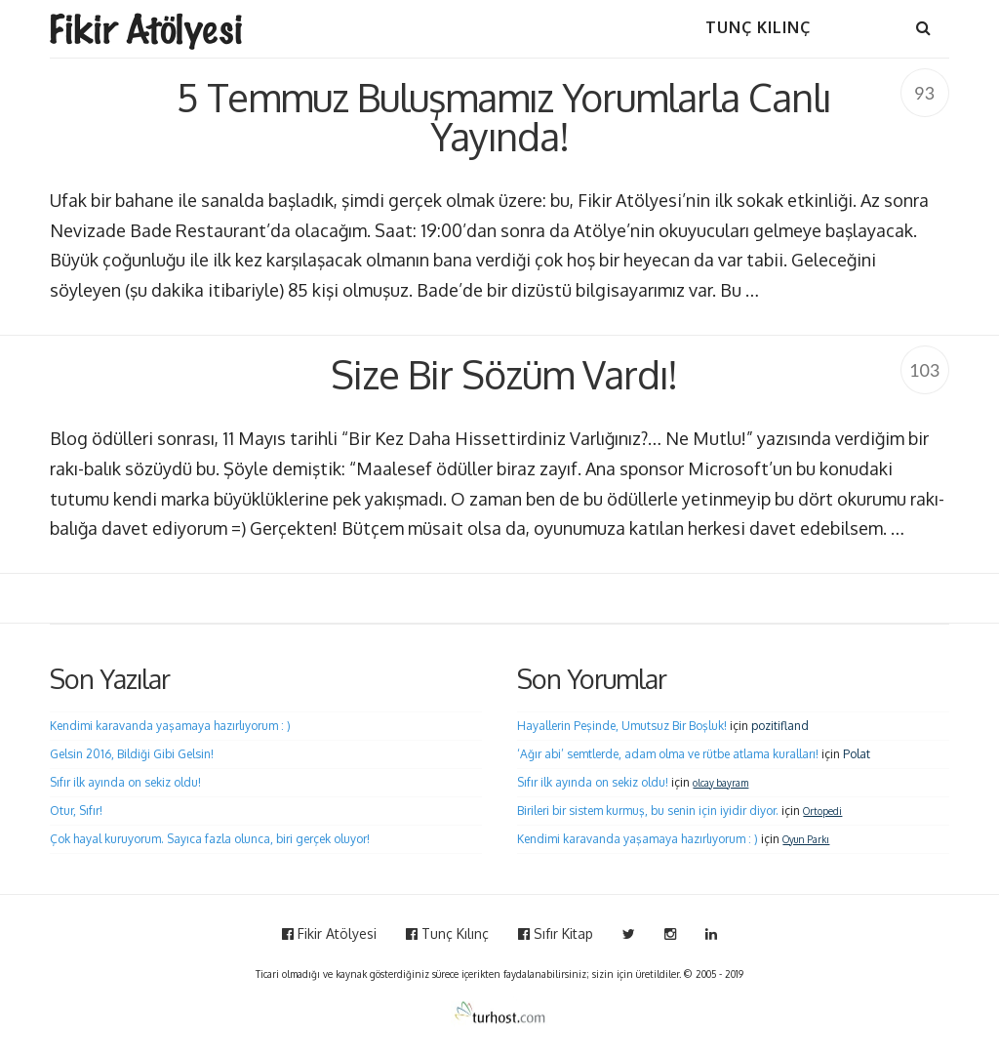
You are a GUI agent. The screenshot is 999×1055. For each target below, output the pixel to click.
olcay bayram (720, 783)
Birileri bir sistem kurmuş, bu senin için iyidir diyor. (648, 810)
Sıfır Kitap (555, 933)
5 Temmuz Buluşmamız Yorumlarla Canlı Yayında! (503, 116)
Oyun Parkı (805, 839)
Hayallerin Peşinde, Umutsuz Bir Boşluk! (622, 725)
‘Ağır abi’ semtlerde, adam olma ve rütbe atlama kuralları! (668, 754)
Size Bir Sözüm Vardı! (504, 373)
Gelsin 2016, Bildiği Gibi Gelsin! (132, 754)
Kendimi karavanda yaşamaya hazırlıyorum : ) (170, 725)
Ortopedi (822, 811)
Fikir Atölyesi (329, 933)
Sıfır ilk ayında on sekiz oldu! (125, 782)
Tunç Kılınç (447, 933)
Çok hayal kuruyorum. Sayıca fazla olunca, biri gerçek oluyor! (210, 839)
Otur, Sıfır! (76, 810)
